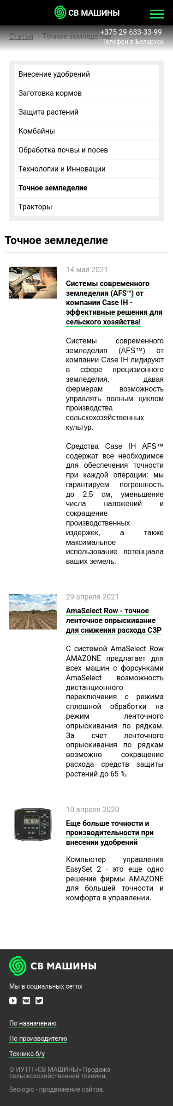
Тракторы (35, 206)
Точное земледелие (52, 187)
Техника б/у (27, 1053)
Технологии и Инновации (62, 169)
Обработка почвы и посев (63, 150)
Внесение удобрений (54, 74)
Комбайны (36, 131)
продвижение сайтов (71, 1089)
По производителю (38, 1038)
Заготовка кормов (50, 93)
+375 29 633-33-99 (132, 32)
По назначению (33, 1023)
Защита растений (48, 112)
